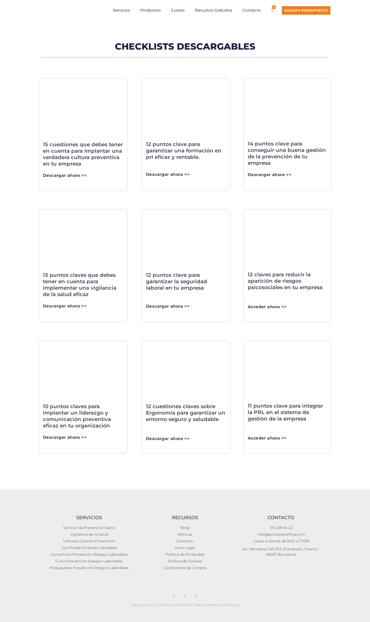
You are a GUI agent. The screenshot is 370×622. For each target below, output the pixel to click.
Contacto (252, 10)
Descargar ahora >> (65, 175)
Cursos (178, 10)
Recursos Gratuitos (213, 10)
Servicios (121, 10)
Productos (150, 10)
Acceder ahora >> (267, 306)
